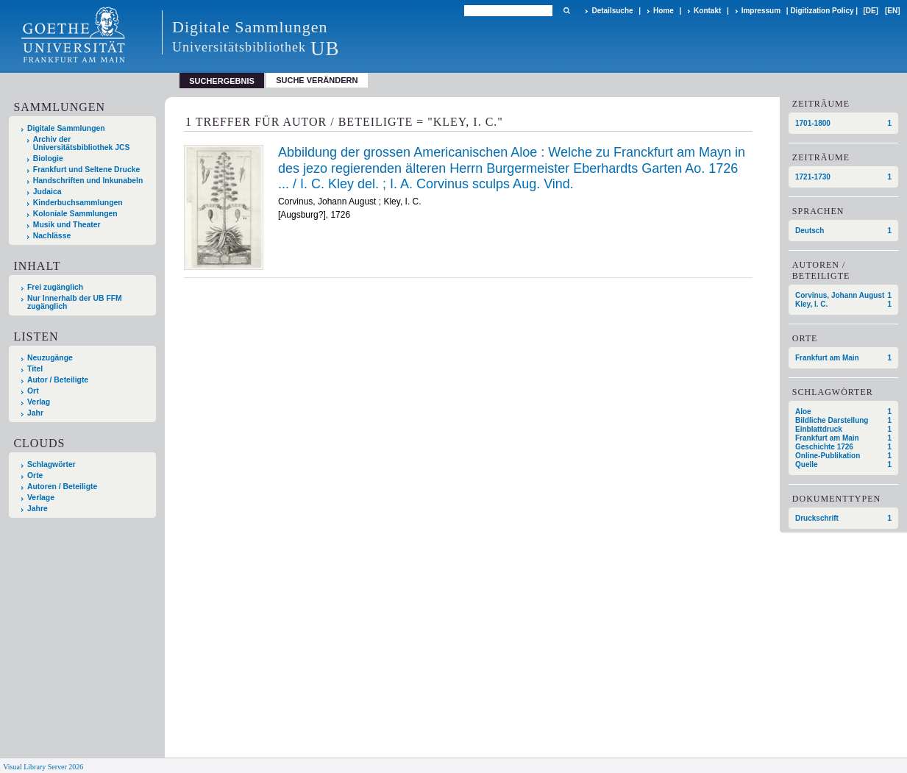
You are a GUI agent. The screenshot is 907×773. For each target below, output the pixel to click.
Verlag (38, 402)
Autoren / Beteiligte (62, 486)
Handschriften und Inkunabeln (88, 181)
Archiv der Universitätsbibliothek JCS (81, 143)
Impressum (760, 11)
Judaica (47, 192)
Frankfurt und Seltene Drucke (87, 169)
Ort (33, 391)
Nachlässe (52, 236)
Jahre (37, 509)
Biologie (48, 158)
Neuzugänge (50, 358)
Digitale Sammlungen (66, 128)
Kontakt (707, 11)
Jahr (35, 413)
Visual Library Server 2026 (43, 767)
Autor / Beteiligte (57, 380)
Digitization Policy (821, 11)
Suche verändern (317, 80)
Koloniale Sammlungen (75, 214)
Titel (35, 369)
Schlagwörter (51, 464)
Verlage (40, 498)
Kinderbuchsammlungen (78, 203)
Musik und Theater (67, 225)
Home (663, 11)
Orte (35, 475)
